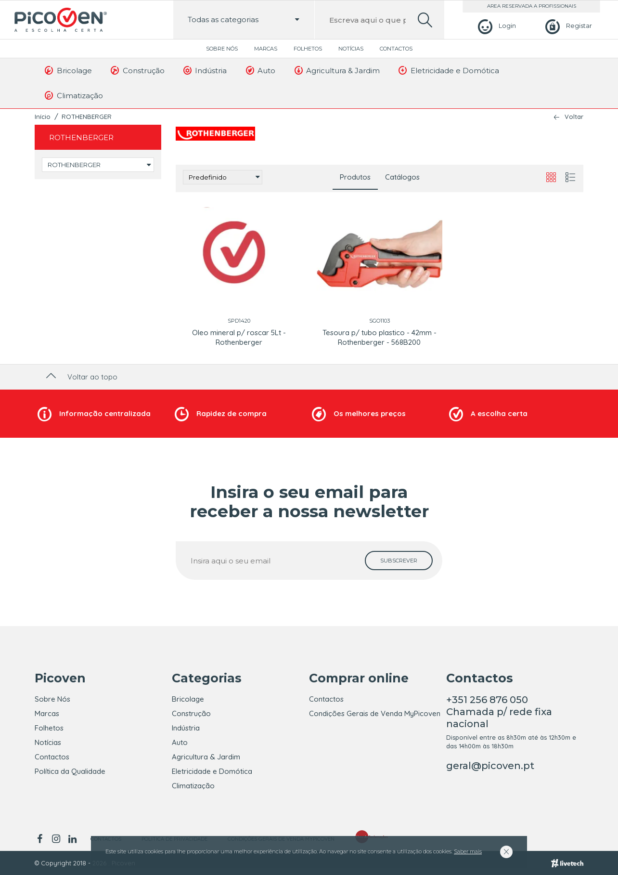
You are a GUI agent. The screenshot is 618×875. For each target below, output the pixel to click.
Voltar (574, 117)
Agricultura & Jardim (336, 70)
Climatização (73, 95)
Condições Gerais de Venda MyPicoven (374, 713)
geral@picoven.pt (490, 765)
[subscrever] (399, 560)
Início (43, 116)
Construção (137, 70)
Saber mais (468, 851)
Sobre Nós (222, 48)
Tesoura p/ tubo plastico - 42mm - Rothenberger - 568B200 (379, 337)
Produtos (355, 177)
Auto (259, 70)
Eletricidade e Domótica (448, 70)
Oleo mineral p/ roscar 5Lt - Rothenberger (239, 337)
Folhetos (308, 48)
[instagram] (56, 839)
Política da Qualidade (70, 771)
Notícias (350, 48)
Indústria (204, 70)
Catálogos (402, 177)
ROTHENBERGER (87, 116)
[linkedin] (72, 839)
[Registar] (567, 26)
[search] (425, 20)
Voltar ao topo (80, 376)
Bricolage (67, 70)
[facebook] (41, 839)
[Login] (495, 26)
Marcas (265, 48)
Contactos (396, 48)
